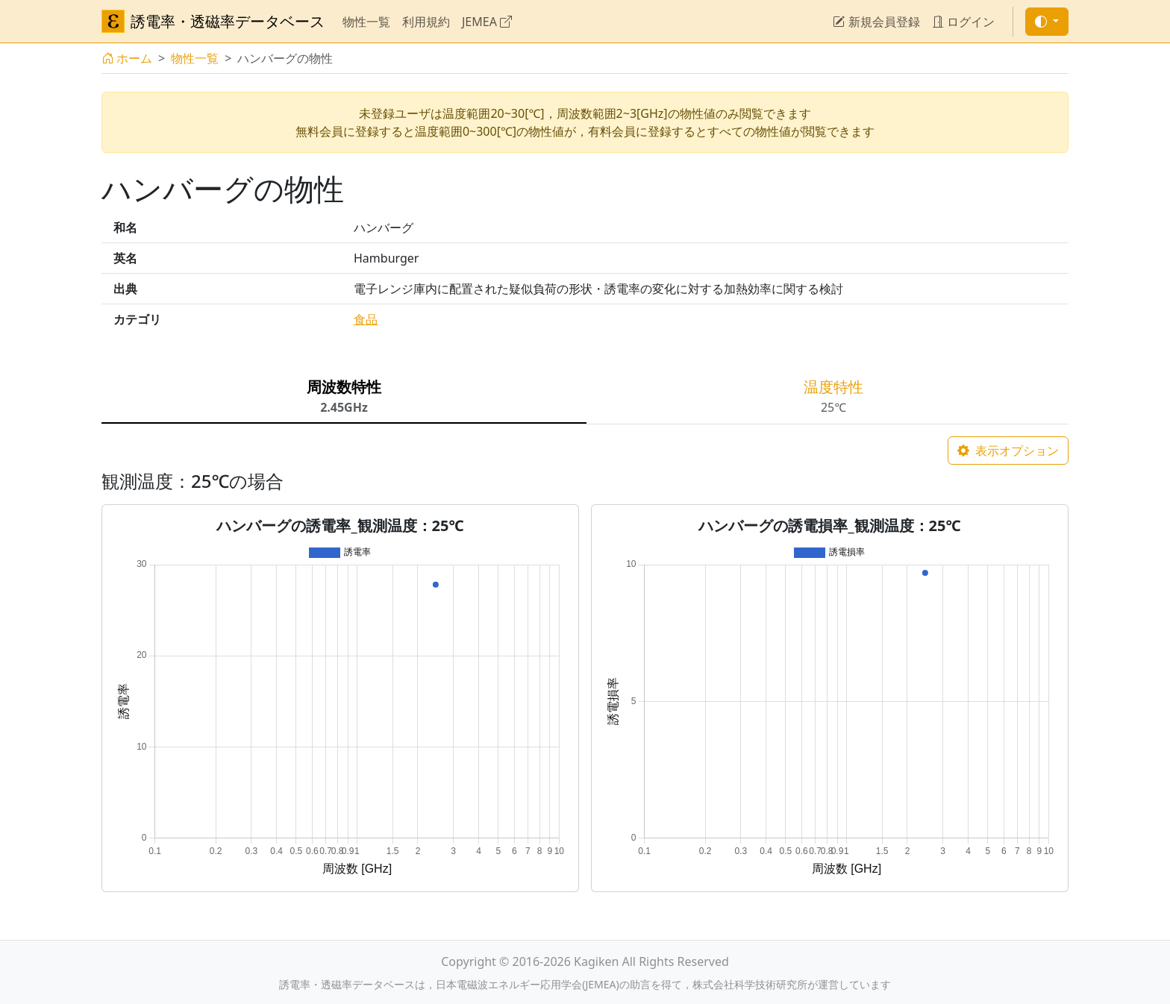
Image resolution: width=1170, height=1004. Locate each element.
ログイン (963, 21)
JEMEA (487, 21)
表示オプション (1008, 450)
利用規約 (426, 21)
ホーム (126, 58)
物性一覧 (366, 21)
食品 (366, 319)
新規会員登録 (876, 21)
